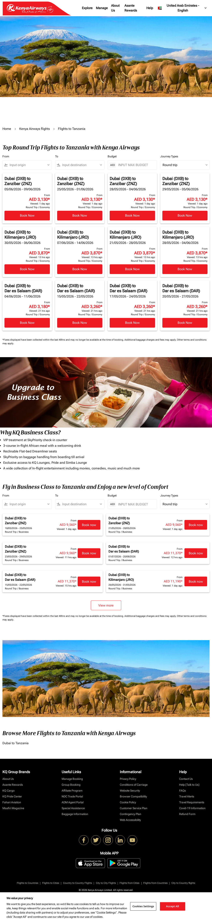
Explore (87, 8)
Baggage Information (75, 814)
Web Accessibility (130, 819)
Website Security (130, 790)
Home (6, 129)
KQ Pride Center (12, 796)
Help (149, 8)
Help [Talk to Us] (189, 784)
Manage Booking (72, 778)
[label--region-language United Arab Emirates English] (182, 8)
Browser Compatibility (133, 796)
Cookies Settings (143, 906)
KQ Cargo (8, 790)
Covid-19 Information (192, 808)
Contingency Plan (130, 814)
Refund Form (187, 814)
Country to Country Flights (77, 883)
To (56, 156)
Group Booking (71, 784)
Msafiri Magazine (13, 808)
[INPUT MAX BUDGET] (135, 165)
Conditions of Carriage (134, 784)
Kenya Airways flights (34, 129)
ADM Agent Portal (73, 802)
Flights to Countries (27, 883)
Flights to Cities (50, 883)
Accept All (172, 906)
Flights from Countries (155, 883)
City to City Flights (106, 883)
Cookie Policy (128, 802)
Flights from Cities (129, 883)
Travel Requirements (191, 802)
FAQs (182, 790)
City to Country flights (183, 883)
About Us (115, 8)
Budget (112, 156)
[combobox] (29, 165)
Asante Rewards (130, 8)
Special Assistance (73, 808)
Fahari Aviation (11, 802)
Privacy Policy (128, 778)
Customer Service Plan (133, 808)
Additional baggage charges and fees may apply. (150, 339)
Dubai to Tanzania (15, 743)
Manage (102, 8)
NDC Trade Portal (72, 796)
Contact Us (186, 778)
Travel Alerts (186, 796)
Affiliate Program (72, 790)
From (5, 156)
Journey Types (169, 156)
